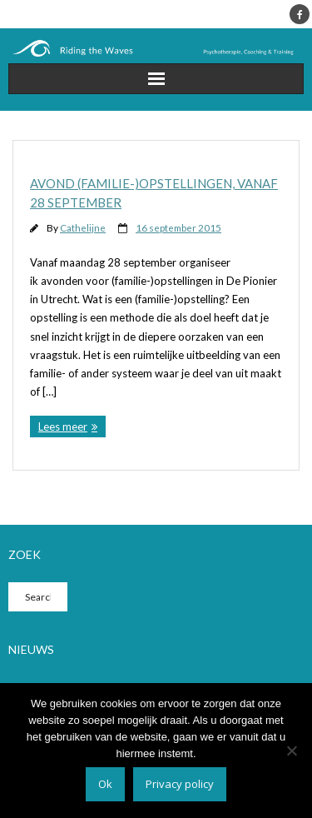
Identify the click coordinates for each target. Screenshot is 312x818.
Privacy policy (180, 783)
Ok (105, 783)
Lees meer (62, 426)
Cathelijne (83, 227)
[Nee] (291, 750)
